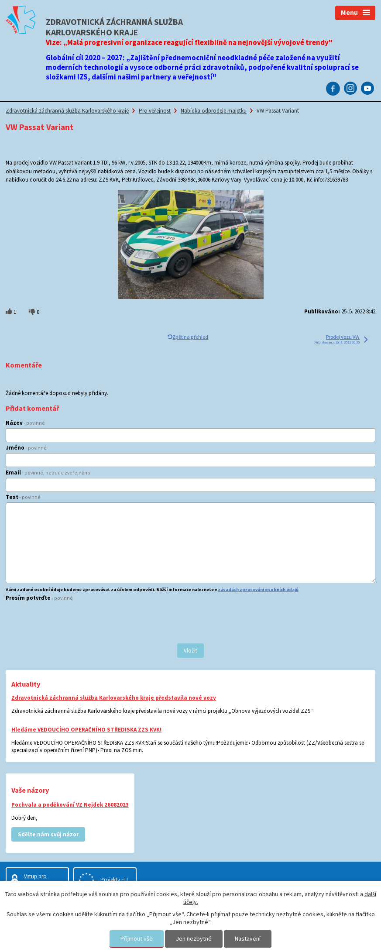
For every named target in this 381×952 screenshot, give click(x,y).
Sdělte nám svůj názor (48, 834)
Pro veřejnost (155, 110)
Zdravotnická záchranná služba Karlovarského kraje (67, 110)
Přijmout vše (136, 938)
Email (48, 472)
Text (23, 497)
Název (25, 422)
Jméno (26, 447)
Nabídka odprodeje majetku (214, 110)
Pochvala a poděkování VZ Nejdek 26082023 (70, 804)
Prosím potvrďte (39, 597)
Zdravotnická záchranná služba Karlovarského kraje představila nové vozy (113, 697)
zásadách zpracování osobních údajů (258, 589)
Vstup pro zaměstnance (39, 880)
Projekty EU (114, 879)
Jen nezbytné (194, 938)
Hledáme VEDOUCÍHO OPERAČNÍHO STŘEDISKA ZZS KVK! (86, 729)
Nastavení (248, 938)
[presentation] (72, 623)
